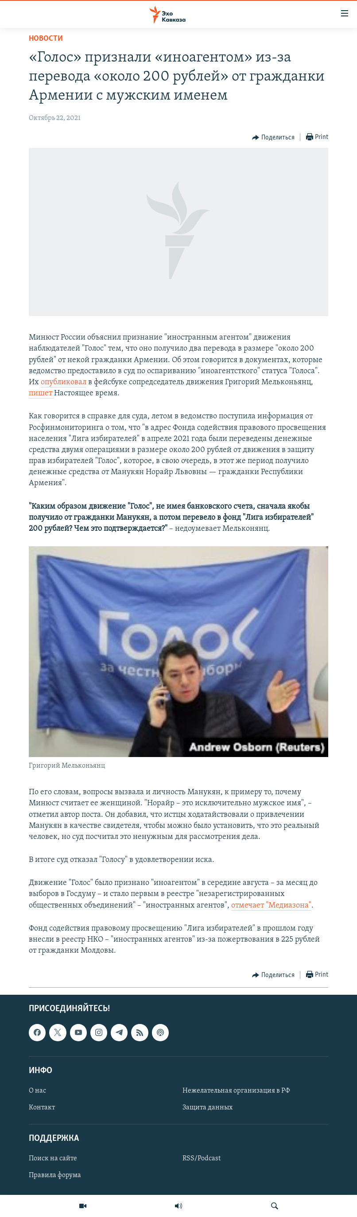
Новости (46, 39)
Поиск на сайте (53, 1159)
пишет (41, 393)
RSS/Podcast (201, 1159)
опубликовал (63, 382)
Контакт (42, 1107)
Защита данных (207, 1107)
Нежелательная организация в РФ (236, 1090)
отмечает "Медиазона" (271, 905)
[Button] (273, 138)
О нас (37, 1090)
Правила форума (55, 1175)
